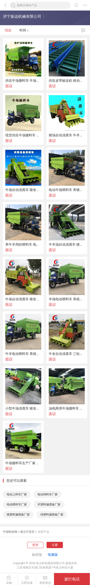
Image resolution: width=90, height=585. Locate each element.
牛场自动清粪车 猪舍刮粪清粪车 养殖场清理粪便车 (23, 189)
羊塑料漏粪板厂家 (48, 504)
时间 (24, 30)
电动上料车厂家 (17, 494)
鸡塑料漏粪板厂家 (51, 514)
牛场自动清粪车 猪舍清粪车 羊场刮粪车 (23, 299)
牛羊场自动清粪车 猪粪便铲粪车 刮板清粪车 (67, 244)
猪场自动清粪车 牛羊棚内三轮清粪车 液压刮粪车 (67, 135)
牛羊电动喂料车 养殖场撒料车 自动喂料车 (23, 353)
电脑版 (53, 554)
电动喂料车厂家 (17, 504)
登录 (35, 545)
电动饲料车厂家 (47, 494)
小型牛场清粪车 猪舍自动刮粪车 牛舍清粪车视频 (23, 408)
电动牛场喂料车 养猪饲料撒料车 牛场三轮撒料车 (67, 189)
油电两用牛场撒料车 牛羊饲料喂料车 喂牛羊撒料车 (67, 408)
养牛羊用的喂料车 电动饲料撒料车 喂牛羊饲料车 (23, 244)
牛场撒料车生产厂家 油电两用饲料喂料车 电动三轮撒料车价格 (23, 463)
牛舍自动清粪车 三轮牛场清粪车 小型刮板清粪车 (67, 353)
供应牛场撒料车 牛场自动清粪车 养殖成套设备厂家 (23, 80)
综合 (8, 30)
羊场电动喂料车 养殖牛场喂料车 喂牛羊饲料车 (67, 299)
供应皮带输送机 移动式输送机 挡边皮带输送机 (67, 80)
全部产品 (43, 531)
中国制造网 (10, 531)
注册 (55, 545)
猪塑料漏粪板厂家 (18, 514)
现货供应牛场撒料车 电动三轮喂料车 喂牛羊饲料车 (23, 135)
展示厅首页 (27, 531)
